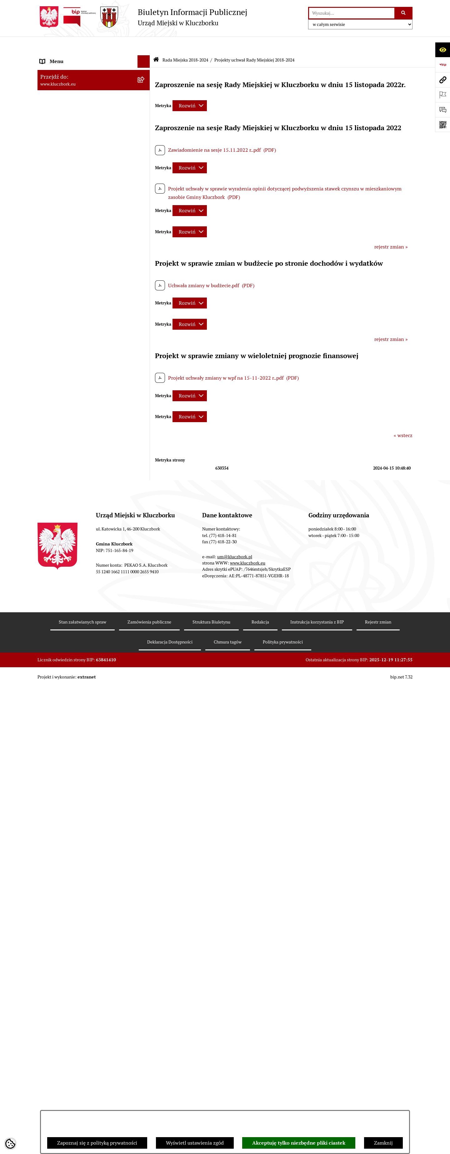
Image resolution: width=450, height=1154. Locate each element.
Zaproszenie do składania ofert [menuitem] (74, 545)
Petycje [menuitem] (48, 578)
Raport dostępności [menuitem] (61, 897)
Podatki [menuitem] (48, 443)
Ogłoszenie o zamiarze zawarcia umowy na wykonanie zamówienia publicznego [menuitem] (88, 562)
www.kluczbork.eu (247, 1054)
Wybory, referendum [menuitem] (62, 685)
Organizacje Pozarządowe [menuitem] (69, 590)
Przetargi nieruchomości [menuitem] (67, 455)
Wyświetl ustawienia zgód (195, 1143)
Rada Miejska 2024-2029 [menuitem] (67, 70)
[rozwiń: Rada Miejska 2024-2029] (145, 70)
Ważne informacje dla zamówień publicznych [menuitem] (76, 509)
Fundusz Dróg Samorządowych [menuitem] (74, 865)
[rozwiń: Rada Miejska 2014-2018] (145, 303)
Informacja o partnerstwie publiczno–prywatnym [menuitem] (82, 784)
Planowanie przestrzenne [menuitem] (68, 468)
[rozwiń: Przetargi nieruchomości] (145, 455)
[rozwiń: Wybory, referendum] (145, 685)
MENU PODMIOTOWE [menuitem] (65, 57)
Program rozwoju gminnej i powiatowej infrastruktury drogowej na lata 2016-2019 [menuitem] (87, 764)
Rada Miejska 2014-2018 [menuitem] (67, 303)
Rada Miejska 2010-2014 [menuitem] (67, 315)
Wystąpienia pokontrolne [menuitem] (68, 710)
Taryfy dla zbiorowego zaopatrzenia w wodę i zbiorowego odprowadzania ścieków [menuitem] (88, 836)
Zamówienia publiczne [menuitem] (65, 493)
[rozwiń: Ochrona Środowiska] (145, 640)
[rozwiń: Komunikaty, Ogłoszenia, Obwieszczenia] (145, 615)
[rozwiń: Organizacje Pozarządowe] (145, 590)
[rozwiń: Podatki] (145, 443)
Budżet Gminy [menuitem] (56, 418)
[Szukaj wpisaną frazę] (403, 13)
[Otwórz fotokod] (442, 124)
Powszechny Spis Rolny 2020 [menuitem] (72, 852)
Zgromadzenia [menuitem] (56, 722)
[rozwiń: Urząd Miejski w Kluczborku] (145, 328)
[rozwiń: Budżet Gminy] (145, 418)
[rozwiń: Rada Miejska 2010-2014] (145, 316)
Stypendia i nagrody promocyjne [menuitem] (76, 910)
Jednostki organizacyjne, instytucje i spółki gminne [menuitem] (88, 344)
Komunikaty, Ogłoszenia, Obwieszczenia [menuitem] (85, 615)
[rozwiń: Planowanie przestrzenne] (145, 468)
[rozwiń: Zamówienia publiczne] (145, 493)
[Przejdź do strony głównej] (142, 17)
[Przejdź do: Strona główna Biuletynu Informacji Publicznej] (156, 43)
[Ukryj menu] (144, 45)
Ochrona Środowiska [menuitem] (63, 640)
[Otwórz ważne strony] (442, 94)
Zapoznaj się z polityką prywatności (97, 1143)
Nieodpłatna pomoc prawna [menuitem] (71, 735)
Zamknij (383, 1143)
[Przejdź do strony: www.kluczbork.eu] (442, 79)
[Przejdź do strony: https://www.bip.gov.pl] (442, 64)
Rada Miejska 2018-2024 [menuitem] (67, 82)
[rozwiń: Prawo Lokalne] (145, 406)
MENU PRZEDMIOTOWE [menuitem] (67, 360)
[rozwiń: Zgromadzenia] (145, 723)
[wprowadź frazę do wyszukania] (351, 13)
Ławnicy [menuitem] (49, 697)
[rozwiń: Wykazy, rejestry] (145, 673)
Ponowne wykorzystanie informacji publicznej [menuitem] (79, 389)
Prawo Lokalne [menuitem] (56, 405)
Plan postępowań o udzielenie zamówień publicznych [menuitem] (86, 529)
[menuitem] (94, 98)
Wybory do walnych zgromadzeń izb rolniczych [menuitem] (80, 926)
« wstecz (403, 419)
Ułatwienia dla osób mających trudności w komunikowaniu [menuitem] (87, 656)
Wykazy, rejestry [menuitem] (58, 672)
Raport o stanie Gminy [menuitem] (65, 430)
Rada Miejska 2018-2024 (185, 43)
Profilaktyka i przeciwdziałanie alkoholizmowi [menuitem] (74, 804)
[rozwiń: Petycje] (145, 578)
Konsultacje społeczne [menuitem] (64, 820)
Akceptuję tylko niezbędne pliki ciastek (298, 1143)
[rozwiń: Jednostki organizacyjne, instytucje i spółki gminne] (145, 341)
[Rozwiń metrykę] (189, 88)
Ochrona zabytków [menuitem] (61, 480)
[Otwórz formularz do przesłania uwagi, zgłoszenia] (442, 109)
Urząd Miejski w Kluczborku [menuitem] (71, 328)
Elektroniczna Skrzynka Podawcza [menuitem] (78, 627)
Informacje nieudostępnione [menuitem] (72, 373)
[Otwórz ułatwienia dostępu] (442, 49)
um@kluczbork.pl (234, 1048)
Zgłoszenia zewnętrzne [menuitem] (66, 942)
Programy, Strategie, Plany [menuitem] (69, 602)
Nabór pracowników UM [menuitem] (67, 747)
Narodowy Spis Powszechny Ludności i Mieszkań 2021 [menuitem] (83, 881)
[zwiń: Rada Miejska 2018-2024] (145, 82)
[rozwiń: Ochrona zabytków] (145, 480)
